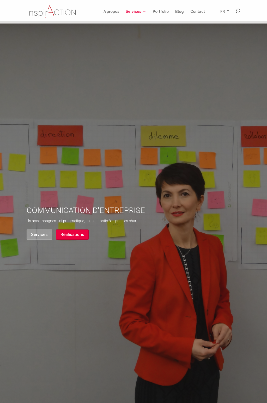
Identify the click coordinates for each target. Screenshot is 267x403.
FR (222, 11)
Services (133, 12)
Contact (197, 12)
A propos (111, 12)
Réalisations (72, 234)
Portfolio (161, 12)
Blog (179, 12)
